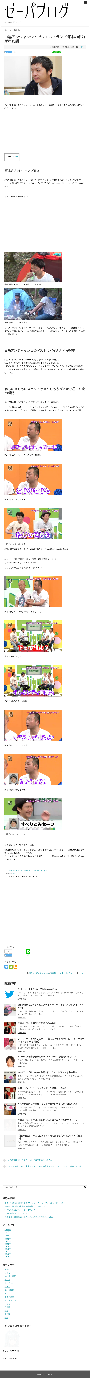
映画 (6, 1311)
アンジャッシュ (42, 973)
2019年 (8, 1247)
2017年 (8, 1251)
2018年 (8, 1249)
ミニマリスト (10, 1300)
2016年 (8, 1254)
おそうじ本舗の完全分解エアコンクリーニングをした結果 (29, 1217)
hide (16, 156)
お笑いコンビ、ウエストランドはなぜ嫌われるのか (42, 1088)
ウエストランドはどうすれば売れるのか (37, 1023)
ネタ (6, 1293)
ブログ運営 (9, 1297)
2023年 (8, 1239)
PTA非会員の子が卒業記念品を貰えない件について (26, 1206)
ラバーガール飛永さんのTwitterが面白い (37, 989)
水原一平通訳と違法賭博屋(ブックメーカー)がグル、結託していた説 (34, 1203)
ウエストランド (57, 973)
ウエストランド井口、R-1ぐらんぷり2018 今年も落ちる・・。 (48, 1120)
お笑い (81, 47)
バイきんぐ (69, 973)
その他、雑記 (10, 1276)
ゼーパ (81, 973)
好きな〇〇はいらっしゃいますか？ (20, 1210)
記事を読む (22, 999)
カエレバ (15, 873)
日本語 (7, 1307)
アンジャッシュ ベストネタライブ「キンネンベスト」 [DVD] (27, 870)
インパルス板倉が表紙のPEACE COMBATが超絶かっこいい (47, 1056)
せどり (7, 1273)
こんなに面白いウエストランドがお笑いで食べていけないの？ (48, 1104)
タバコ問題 (9, 1290)
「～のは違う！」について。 (17, 1213)
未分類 (7, 1314)
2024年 (8, 1230)
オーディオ (9, 1283)
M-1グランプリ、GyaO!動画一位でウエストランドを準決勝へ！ (48, 1072)
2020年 (8, 1244)
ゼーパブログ (47, 1374)
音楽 (6, 1318)
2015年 (8, 1256)
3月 (7, 1232)
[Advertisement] (45, 133)
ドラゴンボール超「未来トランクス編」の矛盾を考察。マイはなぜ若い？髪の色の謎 (42, 1167)
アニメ (7, 1280)
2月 (7, 1235)
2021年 (8, 1242)
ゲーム (7, 1287)
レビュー (8, 1304)
